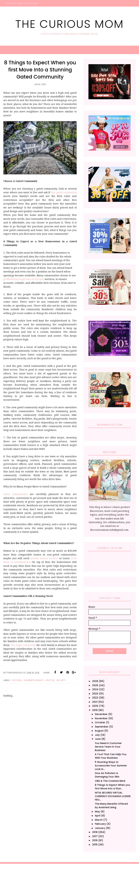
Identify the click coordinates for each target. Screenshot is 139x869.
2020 (95, 706)
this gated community (63, 192)
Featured (17, 680)
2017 (95, 836)
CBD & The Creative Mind (110, 781)
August (99, 730)
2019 (95, 710)
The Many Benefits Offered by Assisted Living (111, 805)
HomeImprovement (33, 680)
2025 (95, 685)
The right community (23, 645)
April (97, 815)
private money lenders (44, 558)
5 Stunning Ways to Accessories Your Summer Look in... (111, 765)
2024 (95, 689)
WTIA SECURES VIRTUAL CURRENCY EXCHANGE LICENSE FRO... (113, 796)
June (98, 739)
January (100, 828)
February (100, 824)
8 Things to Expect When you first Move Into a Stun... (112, 786)
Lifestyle (49, 680)
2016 (95, 840)
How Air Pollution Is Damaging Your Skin (107, 774)
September (102, 726)
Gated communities (15, 494)
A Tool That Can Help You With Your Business (110, 756)
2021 (95, 702)
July (97, 735)
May (97, 811)
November (101, 718)
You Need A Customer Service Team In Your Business (108, 746)
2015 (95, 844)
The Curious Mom (69, 23)
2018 (95, 832)
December (101, 714)
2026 (95, 681)
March (99, 819)
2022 (95, 697)
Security (61, 680)
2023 (95, 693)
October (100, 722)
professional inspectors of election (23, 279)
